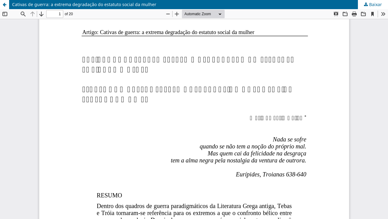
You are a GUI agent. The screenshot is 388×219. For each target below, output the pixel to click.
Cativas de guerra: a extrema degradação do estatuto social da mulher (84, 4)
